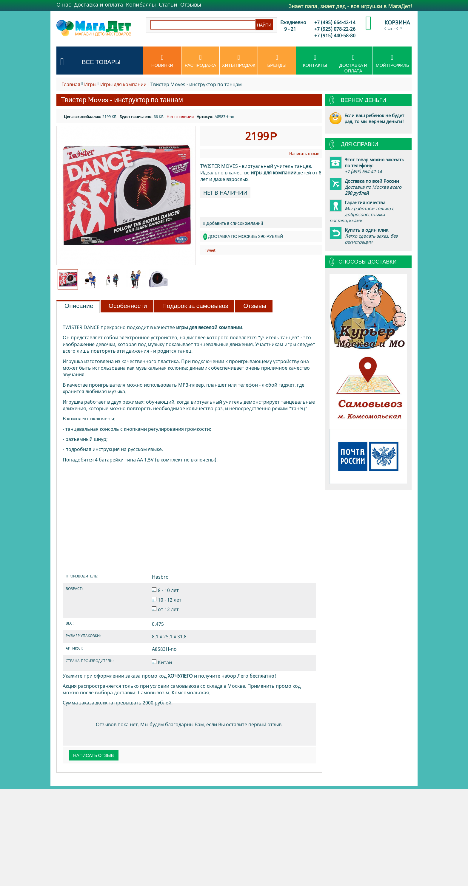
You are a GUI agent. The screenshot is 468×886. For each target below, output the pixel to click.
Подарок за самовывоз (195, 306)
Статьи (168, 4)
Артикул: (205, 116)
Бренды (277, 61)
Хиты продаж (238, 61)
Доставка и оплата (98, 4)
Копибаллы (141, 4)
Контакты (315, 61)
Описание (78, 306)
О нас (63, 4)
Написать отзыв (304, 153)
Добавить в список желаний (233, 223)
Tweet (210, 250)
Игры (90, 84)
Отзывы (190, 4)
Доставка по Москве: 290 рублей (245, 236)
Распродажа (200, 61)
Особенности (128, 306)
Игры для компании (123, 84)
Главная (70, 84)
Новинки (162, 61)
